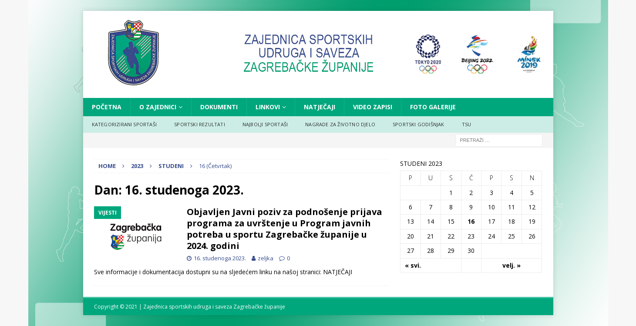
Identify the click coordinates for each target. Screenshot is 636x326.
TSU (466, 124)
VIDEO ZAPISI (372, 107)
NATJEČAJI (319, 107)
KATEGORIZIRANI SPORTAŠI (124, 124)
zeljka (265, 258)
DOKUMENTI (219, 107)
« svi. (413, 265)
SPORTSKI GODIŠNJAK (418, 124)
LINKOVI (268, 107)
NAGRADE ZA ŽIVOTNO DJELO (340, 124)
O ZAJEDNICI (157, 107)
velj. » (511, 265)
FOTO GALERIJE (433, 107)
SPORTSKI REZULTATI (199, 124)
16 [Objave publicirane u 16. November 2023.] (471, 221)
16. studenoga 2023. (220, 258)
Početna (106, 107)
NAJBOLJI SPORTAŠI (265, 124)
